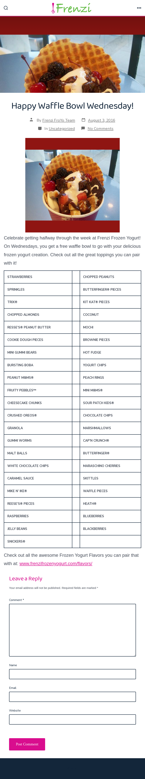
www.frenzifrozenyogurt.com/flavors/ (55, 563)
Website (15, 711)
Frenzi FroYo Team (58, 120)
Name (13, 665)
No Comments (100, 128)
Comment (16, 600)
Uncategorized (62, 128)
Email (12, 688)
